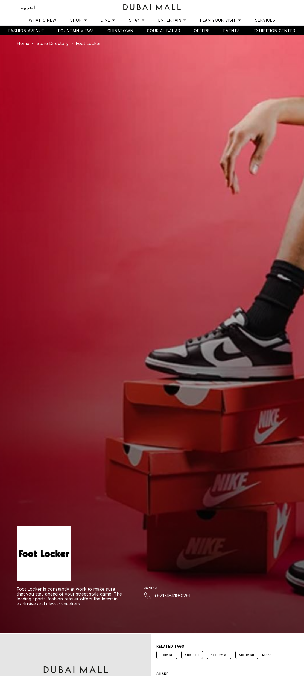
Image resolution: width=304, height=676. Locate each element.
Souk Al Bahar (163, 30)
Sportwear (247, 654)
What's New (43, 20)
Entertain (172, 20)
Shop (78, 20)
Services (265, 20)
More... (268, 655)
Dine (108, 20)
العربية (28, 7)
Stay (137, 20)
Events (231, 30)
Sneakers (192, 654)
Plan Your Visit (220, 20)
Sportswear (219, 654)
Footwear (167, 654)
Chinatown (120, 30)
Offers (202, 30)
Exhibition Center (275, 30)
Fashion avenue (26, 30)
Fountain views (76, 30)
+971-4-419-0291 (172, 595)
